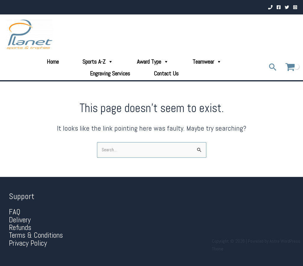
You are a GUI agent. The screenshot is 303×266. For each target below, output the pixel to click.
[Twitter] (287, 7)
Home (53, 61)
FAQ (14, 211)
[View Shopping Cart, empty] (290, 67)
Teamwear (207, 62)
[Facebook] (278, 7)
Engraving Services (110, 73)
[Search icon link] (273, 67)
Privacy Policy (28, 243)
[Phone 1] (270, 7)
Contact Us (166, 73)
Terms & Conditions (36, 235)
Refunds (20, 227)
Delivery (20, 219)
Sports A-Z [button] (97, 62)
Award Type (153, 62)
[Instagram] (295, 7)
